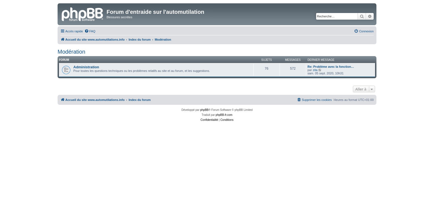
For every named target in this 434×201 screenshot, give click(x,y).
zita (315, 70)
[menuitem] (89, 31)
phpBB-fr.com (224, 114)
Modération (71, 52)
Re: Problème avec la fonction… (331, 66)
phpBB (204, 109)
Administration (86, 67)
